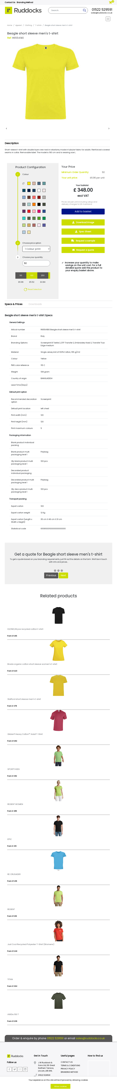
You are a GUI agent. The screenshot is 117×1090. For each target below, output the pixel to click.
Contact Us (10, 2)
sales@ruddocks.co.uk (101, 12)
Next (63, 575)
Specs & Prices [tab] (13, 304)
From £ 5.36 (12, 881)
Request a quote (83, 249)
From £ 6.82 (12, 741)
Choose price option (31, 243)
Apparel (18, 25)
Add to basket (83, 211)
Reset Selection (33, 289)
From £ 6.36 (12, 1021)
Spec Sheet (83, 231)
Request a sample (83, 240)
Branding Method (25, 2)
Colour (25, 174)
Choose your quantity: (32, 257)
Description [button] (12, 143)
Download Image (83, 222)
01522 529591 (102, 9)
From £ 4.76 (12, 706)
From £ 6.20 (12, 671)
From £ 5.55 (12, 916)
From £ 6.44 (12, 951)
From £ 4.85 (12, 811)
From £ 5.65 (12, 636)
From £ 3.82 (12, 776)
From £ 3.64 (12, 986)
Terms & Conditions (70, 1065)
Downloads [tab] (35, 304)
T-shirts (38, 25)
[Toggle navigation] (58, 19)
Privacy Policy (68, 1068)
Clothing (28, 25)
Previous (51, 575)
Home (9, 25)
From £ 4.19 (11, 846)
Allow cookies (60, 1086)
